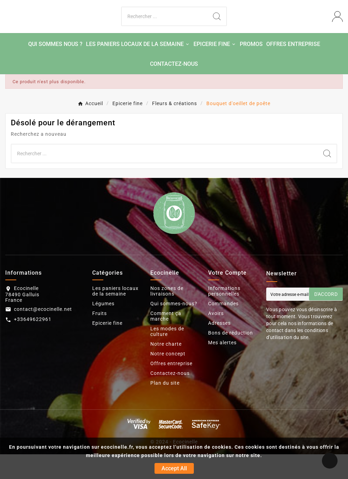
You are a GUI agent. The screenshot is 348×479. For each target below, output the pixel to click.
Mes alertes (222, 367)
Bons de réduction (230, 357)
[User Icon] (337, 29)
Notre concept (167, 378)
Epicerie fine (107, 348)
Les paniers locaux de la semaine (115, 315)
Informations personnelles (224, 315)
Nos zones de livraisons (166, 315)
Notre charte (166, 368)
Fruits (99, 338)
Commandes (223, 328)
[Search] (217, 29)
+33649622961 (33, 344)
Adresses (219, 348)
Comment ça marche (165, 340)
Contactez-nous (170, 398)
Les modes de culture (167, 356)
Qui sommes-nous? (173, 328)
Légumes (103, 328)
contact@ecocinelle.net (43, 334)
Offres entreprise (171, 388)
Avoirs (216, 338)
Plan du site (165, 407)
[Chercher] (164, 29)
